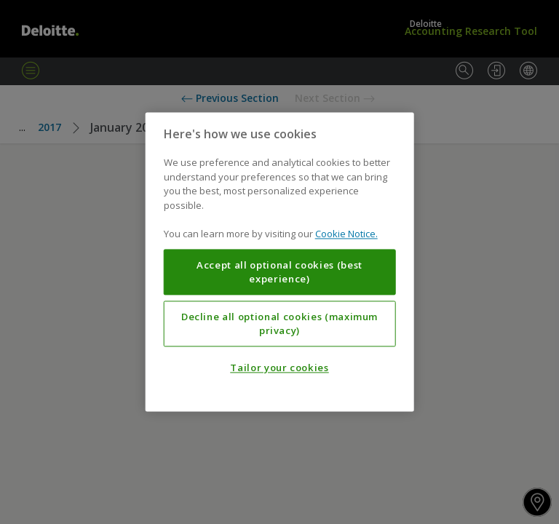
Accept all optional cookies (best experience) (279, 272)
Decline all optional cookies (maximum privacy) (279, 324)
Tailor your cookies (279, 368)
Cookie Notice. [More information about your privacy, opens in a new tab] (346, 234)
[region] (280, 261)
